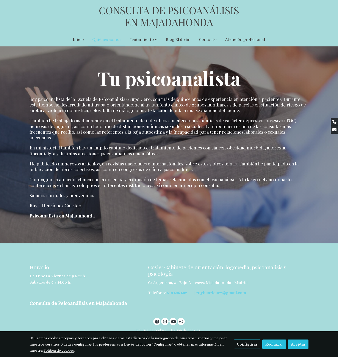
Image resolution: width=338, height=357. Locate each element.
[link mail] (334, 130)
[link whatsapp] (181, 321)
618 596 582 (177, 292)
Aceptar (298, 344)
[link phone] (334, 122)
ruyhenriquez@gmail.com (221, 292)
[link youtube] (173, 321)
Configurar (247, 344)
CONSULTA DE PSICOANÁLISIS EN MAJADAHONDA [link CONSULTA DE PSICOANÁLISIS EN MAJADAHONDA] (169, 16)
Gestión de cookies (184, 330)
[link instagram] (165, 321)
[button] (144, 39)
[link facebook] (157, 321)
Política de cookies (151, 330)
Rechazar (274, 344)
